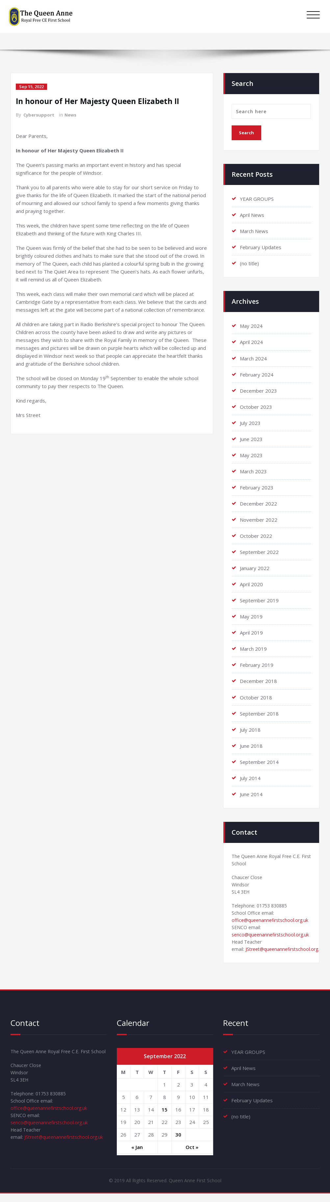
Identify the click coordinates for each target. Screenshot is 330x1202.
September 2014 (259, 761)
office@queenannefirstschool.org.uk (272, 924)
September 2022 (259, 551)
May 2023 (251, 455)
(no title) (249, 263)
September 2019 (259, 600)
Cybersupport (39, 115)
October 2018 (256, 696)
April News (252, 215)
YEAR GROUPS (257, 199)
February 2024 (256, 374)
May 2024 (251, 326)
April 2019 (251, 632)
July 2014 (250, 777)
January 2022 (254, 567)
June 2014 (251, 793)
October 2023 (256, 406)
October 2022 (256, 535)
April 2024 (251, 342)
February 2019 (256, 664)
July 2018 (250, 729)
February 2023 (256, 487)
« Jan (137, 1154)
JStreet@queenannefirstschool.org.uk (67, 1159)
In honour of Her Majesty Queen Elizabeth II (102, 100)
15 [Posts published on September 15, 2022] (164, 1116)
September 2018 (259, 713)
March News (254, 231)
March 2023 (253, 471)
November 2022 (258, 519)
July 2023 (250, 422)
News (72, 115)
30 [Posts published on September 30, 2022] (178, 1141)
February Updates (260, 247)
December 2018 (258, 680)
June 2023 (251, 438)
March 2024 (253, 358)
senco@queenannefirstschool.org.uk (273, 940)
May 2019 (251, 616)
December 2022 (258, 503)
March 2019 (253, 648)
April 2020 (251, 584)
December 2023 (258, 390)
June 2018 (251, 745)
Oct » (192, 1154)
